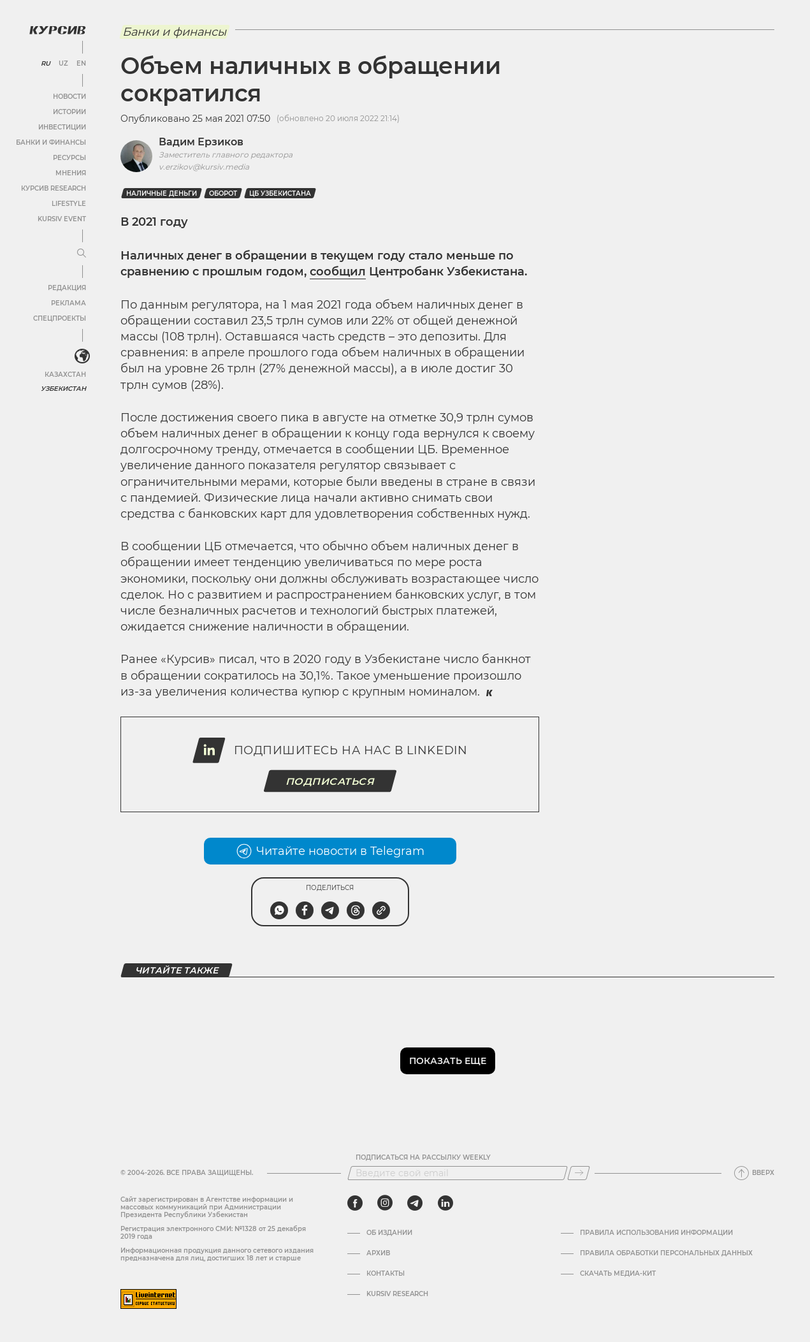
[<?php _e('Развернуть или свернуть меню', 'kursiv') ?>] (82, 356)
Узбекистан (63, 388)
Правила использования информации (656, 1233)
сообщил (338, 272)
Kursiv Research (397, 1294)
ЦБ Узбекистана (280, 193)
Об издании (389, 1233)
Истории (69, 112)
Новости (69, 96)
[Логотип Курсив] (57, 30)
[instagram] (385, 1203)
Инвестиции (62, 127)
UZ (63, 64)
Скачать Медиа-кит (618, 1274)
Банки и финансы (51, 142)
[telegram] (415, 1203)
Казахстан (65, 374)
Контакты (385, 1274)
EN (81, 64)
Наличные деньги (161, 193)
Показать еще (447, 1061)
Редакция (67, 288)
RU (45, 64)
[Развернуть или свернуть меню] (81, 254)
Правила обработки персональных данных (666, 1253)
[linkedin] (445, 1203)
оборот (223, 193)
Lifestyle (69, 204)
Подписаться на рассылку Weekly (423, 1158)
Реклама (68, 303)
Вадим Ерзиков (201, 142)
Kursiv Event (62, 219)
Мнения (70, 173)
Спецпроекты (59, 318)
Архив (378, 1253)
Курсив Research (53, 188)
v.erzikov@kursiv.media (204, 166)
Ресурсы (69, 158)
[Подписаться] (578, 1173)
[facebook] (355, 1203)
